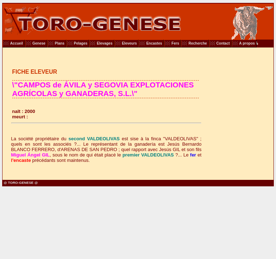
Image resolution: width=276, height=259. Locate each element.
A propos (247, 43)
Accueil (16, 43)
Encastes (154, 43)
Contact (223, 43)
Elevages (104, 43)
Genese (38, 43)
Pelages (81, 43)
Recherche (197, 43)
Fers (175, 43)
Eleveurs (129, 43)
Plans (60, 43)
